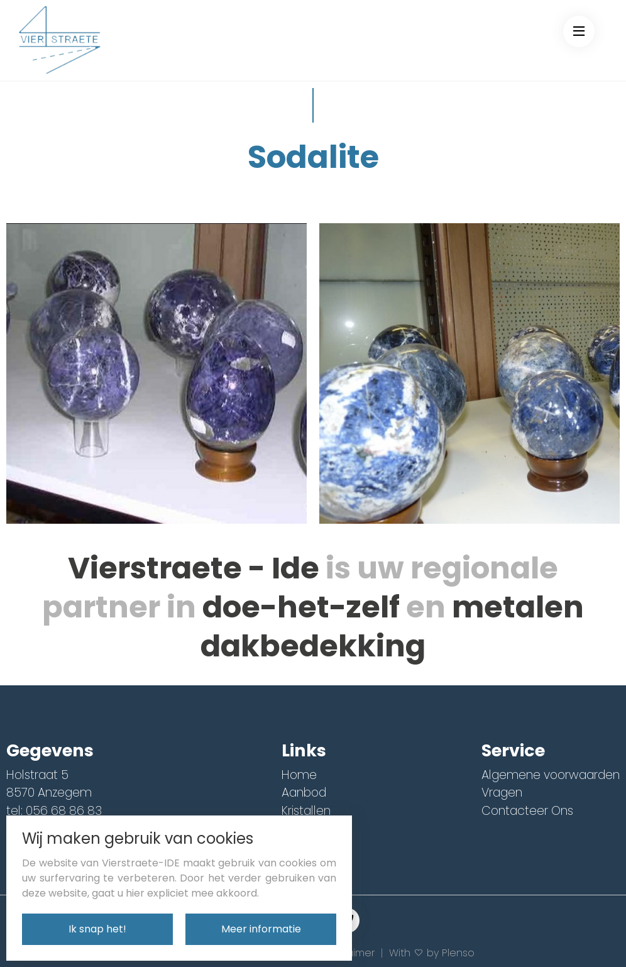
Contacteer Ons (527, 810)
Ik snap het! (97, 929)
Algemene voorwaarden (550, 774)
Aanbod (304, 792)
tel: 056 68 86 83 (54, 810)
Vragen (501, 792)
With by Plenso (432, 953)
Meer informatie (261, 929)
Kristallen (306, 810)
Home (299, 774)
